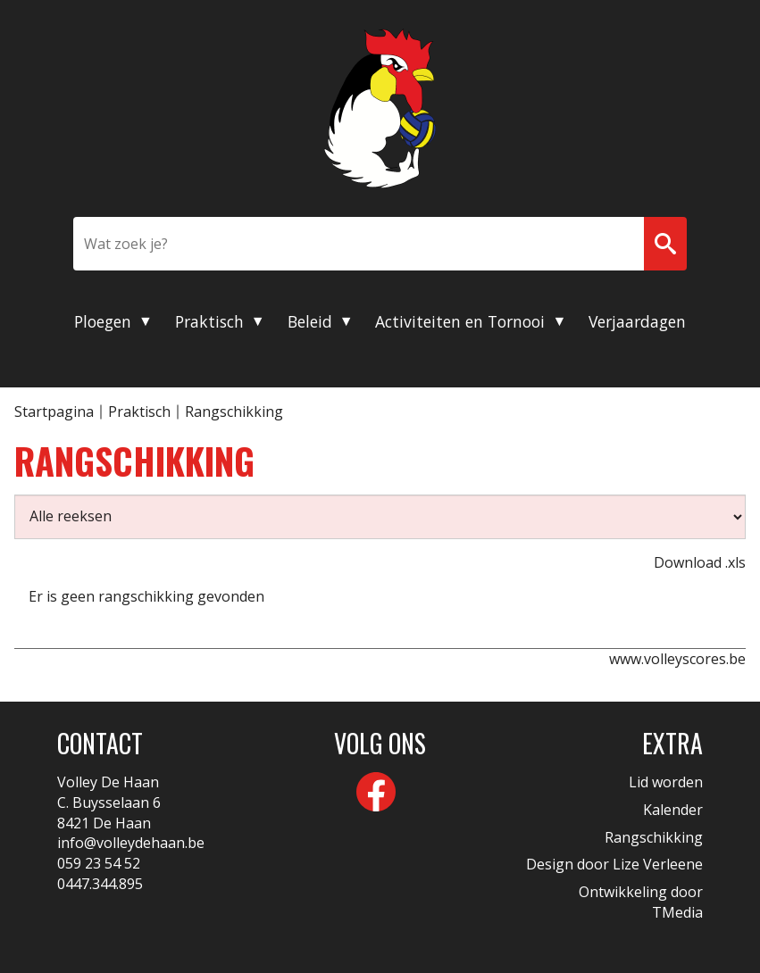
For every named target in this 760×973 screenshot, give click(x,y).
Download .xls (700, 562)
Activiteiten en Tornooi (460, 321)
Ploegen (102, 321)
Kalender (673, 809)
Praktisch (209, 321)
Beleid (310, 321)
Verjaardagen (637, 321)
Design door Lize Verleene (614, 864)
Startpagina (54, 411)
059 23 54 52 (98, 863)
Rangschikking (654, 837)
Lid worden (666, 782)
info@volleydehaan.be (131, 842)
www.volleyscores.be (677, 659)
